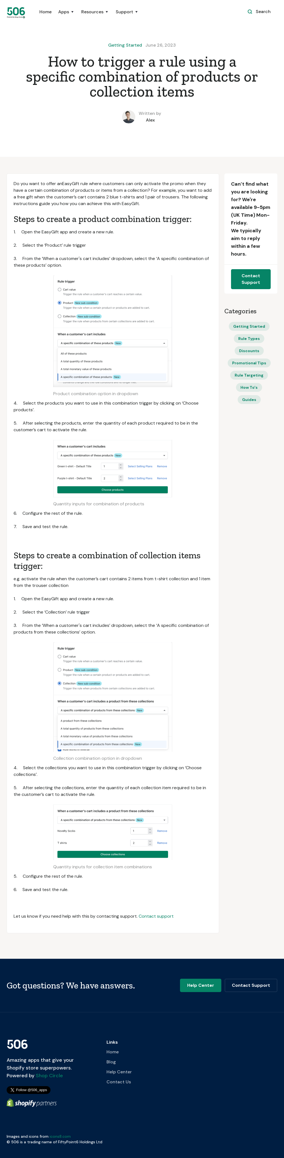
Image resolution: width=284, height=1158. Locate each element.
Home (45, 12)
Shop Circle (48, 1075)
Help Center (119, 1072)
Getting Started (125, 45)
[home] (16, 13)
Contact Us (118, 1082)
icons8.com (60, 1136)
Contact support (156, 916)
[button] (66, 15)
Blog (111, 1062)
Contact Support (251, 279)
